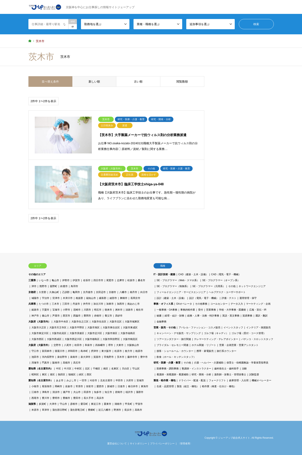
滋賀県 (32, 403)
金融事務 (161, 321)
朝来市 (108, 309)
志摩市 (120, 280)
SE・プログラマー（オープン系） (221, 280)
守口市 (35, 351)
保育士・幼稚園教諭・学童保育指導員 (247, 362)
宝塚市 (56, 309)
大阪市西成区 (54, 339)
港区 (52, 374)
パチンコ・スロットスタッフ (257, 339)
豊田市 (77, 398)
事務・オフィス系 (163, 303)
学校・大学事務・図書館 (232, 309)
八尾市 (67, 345)
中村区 (78, 368)
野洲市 (117, 409)
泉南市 (73, 357)
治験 (244, 368)
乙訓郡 (66, 292)
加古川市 (98, 303)
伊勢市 (66, 280)
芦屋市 (56, 315)
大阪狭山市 (133, 345)
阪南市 (56, 362)
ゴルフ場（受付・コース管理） (248, 333)
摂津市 (94, 351)
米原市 (35, 409)
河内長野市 (48, 357)
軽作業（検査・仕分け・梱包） (219, 386)
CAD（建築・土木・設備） (193, 274)
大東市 (119, 345)
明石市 (97, 309)
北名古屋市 (106, 380)
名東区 (115, 368)
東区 (44, 374)
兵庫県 (32, 303)
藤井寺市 (132, 357)
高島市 (138, 409)
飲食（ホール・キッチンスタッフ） (176, 357)
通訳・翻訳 (261, 315)
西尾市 (35, 398)
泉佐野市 (62, 357)
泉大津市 (85, 357)
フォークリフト (217, 380)
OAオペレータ (184, 303)
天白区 (125, 368)
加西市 (120, 303)
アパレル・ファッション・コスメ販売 (199, 327)
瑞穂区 (72, 374)
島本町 (84, 351)
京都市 (112, 292)
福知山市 (91, 298)
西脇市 (77, 315)
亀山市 (55, 280)
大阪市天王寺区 (57, 327)
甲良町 (128, 403)
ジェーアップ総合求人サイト (234, 437)
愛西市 (100, 386)
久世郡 (42, 292)
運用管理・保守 (248, 298)
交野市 (57, 345)
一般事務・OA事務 (167, 309)
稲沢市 (129, 392)
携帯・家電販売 (205, 351)
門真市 (45, 362)
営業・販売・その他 (165, 327)
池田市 (35, 357)
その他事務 (201, 303)
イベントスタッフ (233, 327)
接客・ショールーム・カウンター (175, 351)
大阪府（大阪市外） (39, 345)
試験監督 (254, 374)
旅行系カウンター (226, 351)
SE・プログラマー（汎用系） (208, 286)
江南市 (35, 392)
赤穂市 (97, 315)
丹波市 (76, 303)
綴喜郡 (102, 298)
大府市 (129, 380)
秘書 (159, 315)
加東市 (110, 303)
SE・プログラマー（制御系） (173, 286)
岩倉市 (69, 386)
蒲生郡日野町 (59, 409)
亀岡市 (76, 292)
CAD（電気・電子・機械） (226, 274)
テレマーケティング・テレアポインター (216, 339)
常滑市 (79, 386)
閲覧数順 (182, 81)
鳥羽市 (74, 286)
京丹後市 (88, 292)
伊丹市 (86, 303)
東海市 (144, 386)
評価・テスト (229, 298)
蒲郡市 (139, 392)
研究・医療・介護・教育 (167, 362)
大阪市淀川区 (94, 333)
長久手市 (88, 398)
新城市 (111, 386)
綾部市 (113, 298)
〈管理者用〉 (185, 443)
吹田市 (78, 345)
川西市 (87, 309)
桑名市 (141, 280)
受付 (200, 309)
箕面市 (97, 357)
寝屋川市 (60, 351)
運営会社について (117, 443)
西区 (89, 374)
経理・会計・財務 (174, 315)
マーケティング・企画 (258, 303)
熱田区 (61, 374)
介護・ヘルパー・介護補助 (208, 362)
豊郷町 (91, 409)
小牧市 (35, 386)
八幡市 (123, 292)
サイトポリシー (138, 443)
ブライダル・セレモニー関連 (173, 345)
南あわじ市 (133, 303)
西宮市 (66, 315)
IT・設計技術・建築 (164, 274)
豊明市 (56, 398)
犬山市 (77, 392)
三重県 (32, 280)
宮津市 (56, 298)
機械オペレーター (261, 380)
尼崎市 (77, 309)
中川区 (67, 368)
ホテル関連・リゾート (204, 345)
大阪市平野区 (77, 327)
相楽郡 (79, 298)
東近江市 (96, 403)
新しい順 (94, 81)
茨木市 (120, 357)
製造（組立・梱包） (188, 386)
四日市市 (98, 280)
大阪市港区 (111, 333)
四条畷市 (100, 345)
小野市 (66, 309)
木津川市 (68, 298)
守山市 (63, 403)
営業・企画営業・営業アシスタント (238, 345)
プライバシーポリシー (162, 443)
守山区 (136, 368)
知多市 (97, 392)
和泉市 (88, 345)
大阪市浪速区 (77, 333)
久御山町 (54, 292)
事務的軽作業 (187, 309)
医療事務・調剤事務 (168, 368)
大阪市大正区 (38, 327)
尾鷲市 (110, 280)
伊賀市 (76, 280)
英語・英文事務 (230, 315)
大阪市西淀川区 (73, 339)
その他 (232, 286)
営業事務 (211, 309)
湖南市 (118, 403)
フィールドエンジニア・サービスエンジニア (181, 292)
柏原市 (139, 351)
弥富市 (89, 386)
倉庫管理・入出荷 (239, 380)
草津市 (45, 409)
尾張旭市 (47, 386)
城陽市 (35, 298)
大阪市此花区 (59, 333)
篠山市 (45, 315)
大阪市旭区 (93, 327)
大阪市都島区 (92, 339)
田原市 (87, 392)
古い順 (138, 81)
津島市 (45, 392)
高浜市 (100, 398)
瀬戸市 (66, 392)
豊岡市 (87, 315)
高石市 (77, 362)
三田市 (66, 303)
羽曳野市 (109, 357)
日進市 (121, 386)
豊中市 (144, 357)
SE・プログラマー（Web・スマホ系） (178, 280)
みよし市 (71, 380)
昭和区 (35, 374)
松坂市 (131, 280)
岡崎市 (58, 386)
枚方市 (128, 351)
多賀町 (42, 403)
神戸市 (35, 315)
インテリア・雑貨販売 (258, 327)
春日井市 (133, 386)
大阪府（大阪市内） (39, 321)
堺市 (110, 345)
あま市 (59, 380)
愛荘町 (84, 403)
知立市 (108, 392)
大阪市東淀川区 (40, 333)
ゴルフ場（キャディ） (216, 333)
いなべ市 (44, 280)
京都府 (32, 292)
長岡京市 (135, 298)
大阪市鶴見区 (130, 339)
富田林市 (47, 351)
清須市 (56, 392)
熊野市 (43, 286)
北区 (87, 368)
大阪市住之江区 (80, 321)
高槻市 (66, 362)
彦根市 (73, 403)
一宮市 (83, 380)
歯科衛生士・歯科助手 (226, 368)
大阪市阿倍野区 (111, 339)
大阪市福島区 (127, 333)
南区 (105, 368)
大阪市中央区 (61, 321)
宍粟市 (45, 309)
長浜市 (128, 409)
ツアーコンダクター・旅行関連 (174, 339)
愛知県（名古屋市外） (40, 380)
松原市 (118, 351)
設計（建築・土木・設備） (171, 298)
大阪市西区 (37, 339)
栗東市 (107, 403)
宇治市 (45, 298)
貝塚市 (35, 362)
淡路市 (129, 309)
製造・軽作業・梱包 (165, 380)
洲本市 (118, 309)
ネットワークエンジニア (252, 286)
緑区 (81, 374)
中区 (58, 368)
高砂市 (118, 315)
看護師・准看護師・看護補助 (173, 374)
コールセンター (219, 303)
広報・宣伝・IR (257, 309)
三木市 (55, 303)
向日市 (144, 292)
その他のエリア (37, 274)
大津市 (53, 403)
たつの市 (44, 303)
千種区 (96, 368)
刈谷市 (93, 380)
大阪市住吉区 (99, 321)
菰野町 (53, 286)
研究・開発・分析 (201, 374)
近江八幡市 (104, 409)
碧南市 (118, 392)
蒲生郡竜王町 (77, 409)
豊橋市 (66, 398)
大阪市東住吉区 (111, 327)
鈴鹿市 (64, 286)
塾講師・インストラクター (196, 368)
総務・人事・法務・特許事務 (203, 315)
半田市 (119, 380)
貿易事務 (247, 315)
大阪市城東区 (132, 321)
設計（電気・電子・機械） (204, 298)
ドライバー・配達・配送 (192, 380)
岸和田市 (72, 351)
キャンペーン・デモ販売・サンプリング (179, 333)
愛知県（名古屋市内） (40, 368)
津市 (33, 286)
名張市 (86, 280)
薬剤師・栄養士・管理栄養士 (230, 374)
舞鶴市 (123, 298)
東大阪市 (106, 351)
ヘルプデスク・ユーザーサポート (227, 292)
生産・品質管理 (165, 386)
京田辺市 (101, 292)
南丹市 (133, 292)
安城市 (140, 380)
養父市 (108, 315)
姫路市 (35, 309)
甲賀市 (139, 403)
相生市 (139, 309)
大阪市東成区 (130, 327)
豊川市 (45, 398)
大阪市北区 (115, 321)
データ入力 (237, 303)
